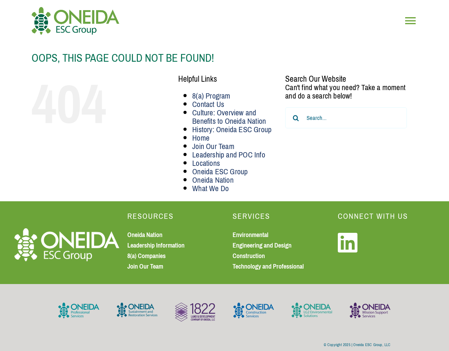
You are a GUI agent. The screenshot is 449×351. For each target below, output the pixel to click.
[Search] (295, 117)
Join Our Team (213, 146)
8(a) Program (211, 96)
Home (200, 138)
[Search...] (346, 117)
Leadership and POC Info (228, 155)
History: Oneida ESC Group (232, 129)
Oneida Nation (213, 180)
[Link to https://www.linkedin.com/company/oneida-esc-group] (347, 242)
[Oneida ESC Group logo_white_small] (67, 232)
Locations (206, 163)
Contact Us (208, 104)
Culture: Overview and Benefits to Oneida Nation (229, 117)
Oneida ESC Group (220, 171)
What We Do (210, 188)
